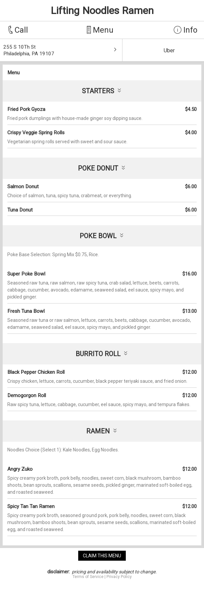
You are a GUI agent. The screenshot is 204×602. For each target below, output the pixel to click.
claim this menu (102, 555)
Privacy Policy (119, 576)
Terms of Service (88, 576)
